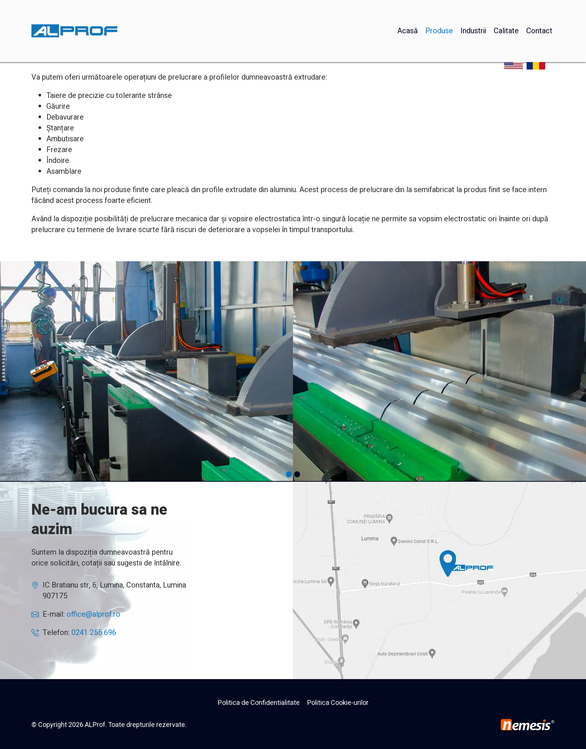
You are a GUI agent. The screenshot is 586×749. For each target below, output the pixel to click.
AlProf (439, 580)
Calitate (506, 12)
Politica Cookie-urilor (337, 703)
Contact (539, 12)
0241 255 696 (93, 632)
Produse (439, 12)
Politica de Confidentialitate (259, 703)
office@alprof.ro (93, 614)
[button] (289, 474)
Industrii (473, 12)
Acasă (407, 12)
